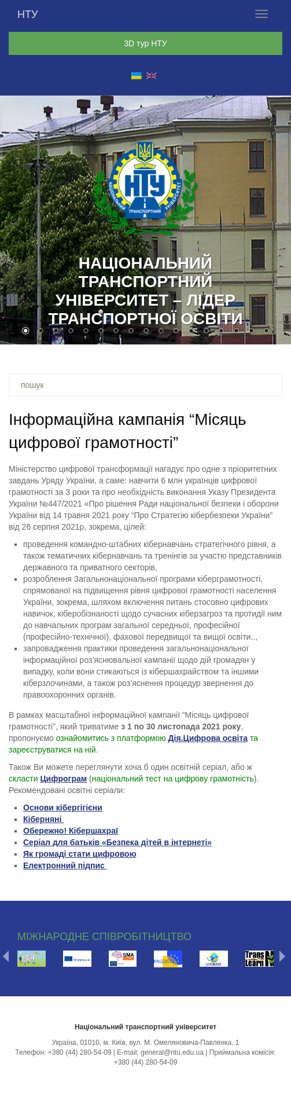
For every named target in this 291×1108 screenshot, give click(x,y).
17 (266, 331)
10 (160, 331)
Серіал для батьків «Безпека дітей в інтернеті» (117, 842)
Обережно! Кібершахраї (70, 830)
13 (206, 331)
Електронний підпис (65, 865)
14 (221, 331)
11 (176, 331)
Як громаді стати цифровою (80, 853)
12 (191, 331)
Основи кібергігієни (62, 807)
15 (236, 331)
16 (251, 331)
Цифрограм (63, 778)
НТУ (27, 14)
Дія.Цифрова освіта (208, 738)
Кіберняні (43, 819)
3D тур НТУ (145, 43)
